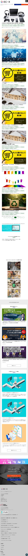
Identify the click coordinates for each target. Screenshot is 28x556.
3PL (11, 26)
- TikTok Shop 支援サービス (4, 522)
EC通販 (23, 86)
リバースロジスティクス (6, 26)
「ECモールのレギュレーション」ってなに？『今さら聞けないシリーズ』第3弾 (13, 83)
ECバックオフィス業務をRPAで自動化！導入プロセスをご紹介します (13, 44)
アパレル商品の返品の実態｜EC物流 (8, 144)
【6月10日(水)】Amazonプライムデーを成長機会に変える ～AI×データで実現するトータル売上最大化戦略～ (14, 342)
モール (23, 26)
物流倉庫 (17, 45)
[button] (26, 1)
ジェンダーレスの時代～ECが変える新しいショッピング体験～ (13, 188)
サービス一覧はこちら (7, 460)
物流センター (18, 86)
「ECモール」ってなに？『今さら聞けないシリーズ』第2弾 (12, 125)
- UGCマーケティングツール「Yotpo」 (5, 537)
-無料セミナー (2, 549)
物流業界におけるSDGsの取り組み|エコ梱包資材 (10, 211)
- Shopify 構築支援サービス (4, 520)
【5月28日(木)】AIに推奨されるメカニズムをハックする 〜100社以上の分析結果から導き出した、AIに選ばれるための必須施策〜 (14, 323)
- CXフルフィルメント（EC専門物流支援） (6, 529)
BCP (19, 26)
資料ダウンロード (17, 4)
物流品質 (15, 26)
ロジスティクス (5, 45)
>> (15, 219)
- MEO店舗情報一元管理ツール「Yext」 (6, 539)
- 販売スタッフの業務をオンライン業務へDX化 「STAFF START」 (9, 533)
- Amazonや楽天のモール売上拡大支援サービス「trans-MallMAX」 (9, 524)
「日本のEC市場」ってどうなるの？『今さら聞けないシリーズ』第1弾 (14, 165)
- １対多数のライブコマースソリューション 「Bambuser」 (8, 535)
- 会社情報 (2, 553)
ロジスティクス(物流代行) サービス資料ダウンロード (10, 393)
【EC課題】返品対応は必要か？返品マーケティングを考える (12, 105)
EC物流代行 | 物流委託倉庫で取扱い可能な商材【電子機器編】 (13, 23)
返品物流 (12, 48)
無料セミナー (14, 366)
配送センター (12, 86)
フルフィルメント (11, 45)
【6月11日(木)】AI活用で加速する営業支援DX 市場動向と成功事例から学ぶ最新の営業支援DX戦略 (14, 361)
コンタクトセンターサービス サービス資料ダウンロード (11, 443)
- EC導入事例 (2, 546)
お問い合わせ (13, 476)
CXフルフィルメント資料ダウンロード (8, 418)
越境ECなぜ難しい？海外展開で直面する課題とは (10, 62)
